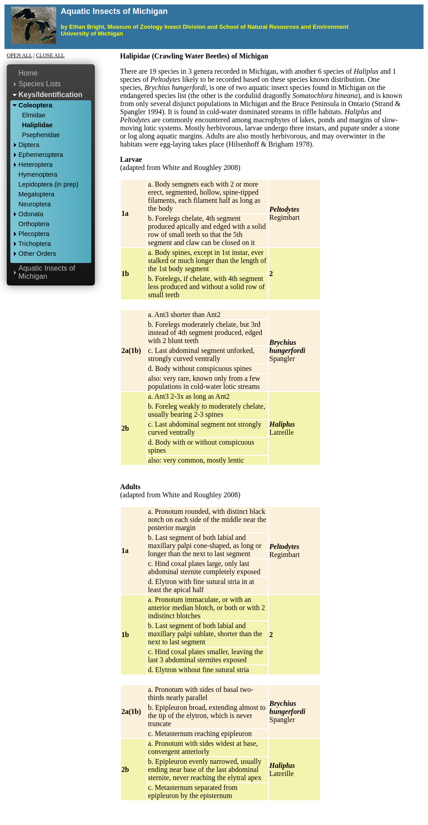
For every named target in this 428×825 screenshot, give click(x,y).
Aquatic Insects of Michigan (46, 272)
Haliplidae (37, 125)
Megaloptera (36, 194)
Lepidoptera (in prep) (48, 184)
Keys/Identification (50, 94)
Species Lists (39, 84)
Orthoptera (33, 223)
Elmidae (33, 115)
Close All (50, 55)
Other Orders (37, 253)
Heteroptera (35, 164)
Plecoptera (33, 233)
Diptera (28, 144)
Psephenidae (41, 134)
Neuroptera (34, 204)
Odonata (30, 214)
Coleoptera (35, 105)
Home (28, 73)
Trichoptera (34, 243)
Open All (19, 55)
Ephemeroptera (40, 154)
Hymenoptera (37, 174)
